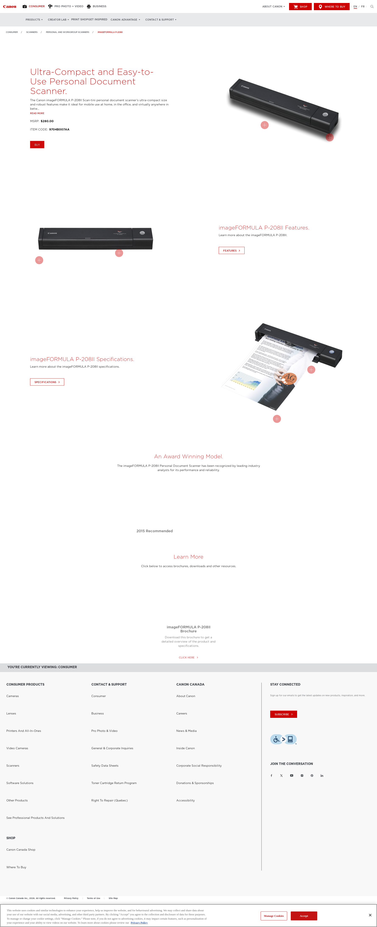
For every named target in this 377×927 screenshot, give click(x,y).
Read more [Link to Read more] (37, 130)
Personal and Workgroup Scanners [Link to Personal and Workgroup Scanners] (67, 32)
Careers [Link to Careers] (180, 695)
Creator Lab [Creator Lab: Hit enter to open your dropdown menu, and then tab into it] (57, 19)
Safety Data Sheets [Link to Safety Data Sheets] (101, 710)
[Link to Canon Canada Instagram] (302, 775)
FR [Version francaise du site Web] (362, 6)
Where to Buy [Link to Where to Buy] (14, 765)
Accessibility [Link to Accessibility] (183, 720)
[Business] (103, 6)
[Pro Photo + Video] (70, 6)
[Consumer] (37, 6)
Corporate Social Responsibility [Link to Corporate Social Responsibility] (193, 710)
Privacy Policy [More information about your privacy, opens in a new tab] (139, 922)
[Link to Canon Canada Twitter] (281, 775)
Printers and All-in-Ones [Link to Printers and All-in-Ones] (19, 700)
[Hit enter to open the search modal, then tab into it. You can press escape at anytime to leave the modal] (371, 6)
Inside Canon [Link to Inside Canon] (183, 705)
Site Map (113, 804)
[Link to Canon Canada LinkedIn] (322, 775)
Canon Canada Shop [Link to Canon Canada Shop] (17, 760)
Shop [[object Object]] (300, 7)
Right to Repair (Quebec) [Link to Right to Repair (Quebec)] (105, 720)
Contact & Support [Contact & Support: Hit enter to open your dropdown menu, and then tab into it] (167, 19)
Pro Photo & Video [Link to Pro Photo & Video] (101, 700)
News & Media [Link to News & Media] (184, 700)
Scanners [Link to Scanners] (32, 32)
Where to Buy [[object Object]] (331, 7)
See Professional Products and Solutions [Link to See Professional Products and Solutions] (28, 725)
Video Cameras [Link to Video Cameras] (14, 705)
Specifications (48, 399)
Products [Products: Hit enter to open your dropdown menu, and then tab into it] (33, 19)
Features (232, 268)
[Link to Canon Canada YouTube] (291, 775)
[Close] (370, 915)
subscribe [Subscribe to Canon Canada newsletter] (284, 714)
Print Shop (82, 19)
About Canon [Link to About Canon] (183, 690)
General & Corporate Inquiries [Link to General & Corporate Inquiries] (107, 705)
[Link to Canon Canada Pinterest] (312, 775)
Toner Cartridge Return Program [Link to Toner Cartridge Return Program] (109, 715)
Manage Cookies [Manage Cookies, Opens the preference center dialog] (274, 915)
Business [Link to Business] (96, 695)
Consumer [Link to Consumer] (12, 32)
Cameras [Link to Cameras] (11, 690)
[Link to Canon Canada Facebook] (271, 775)
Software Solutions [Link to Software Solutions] (16, 715)
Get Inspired (104, 19)
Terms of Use (93, 804)
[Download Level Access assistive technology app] (283, 740)
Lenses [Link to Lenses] (10, 695)
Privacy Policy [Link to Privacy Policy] (71, 804)
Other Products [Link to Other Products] (14, 720)
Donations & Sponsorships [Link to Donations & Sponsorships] (190, 715)
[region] (188, 915)
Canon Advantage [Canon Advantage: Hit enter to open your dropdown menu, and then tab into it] (131, 19)
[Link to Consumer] (9, 7)
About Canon (272, 6)
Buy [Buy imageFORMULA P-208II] (37, 162)
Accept (304, 915)
